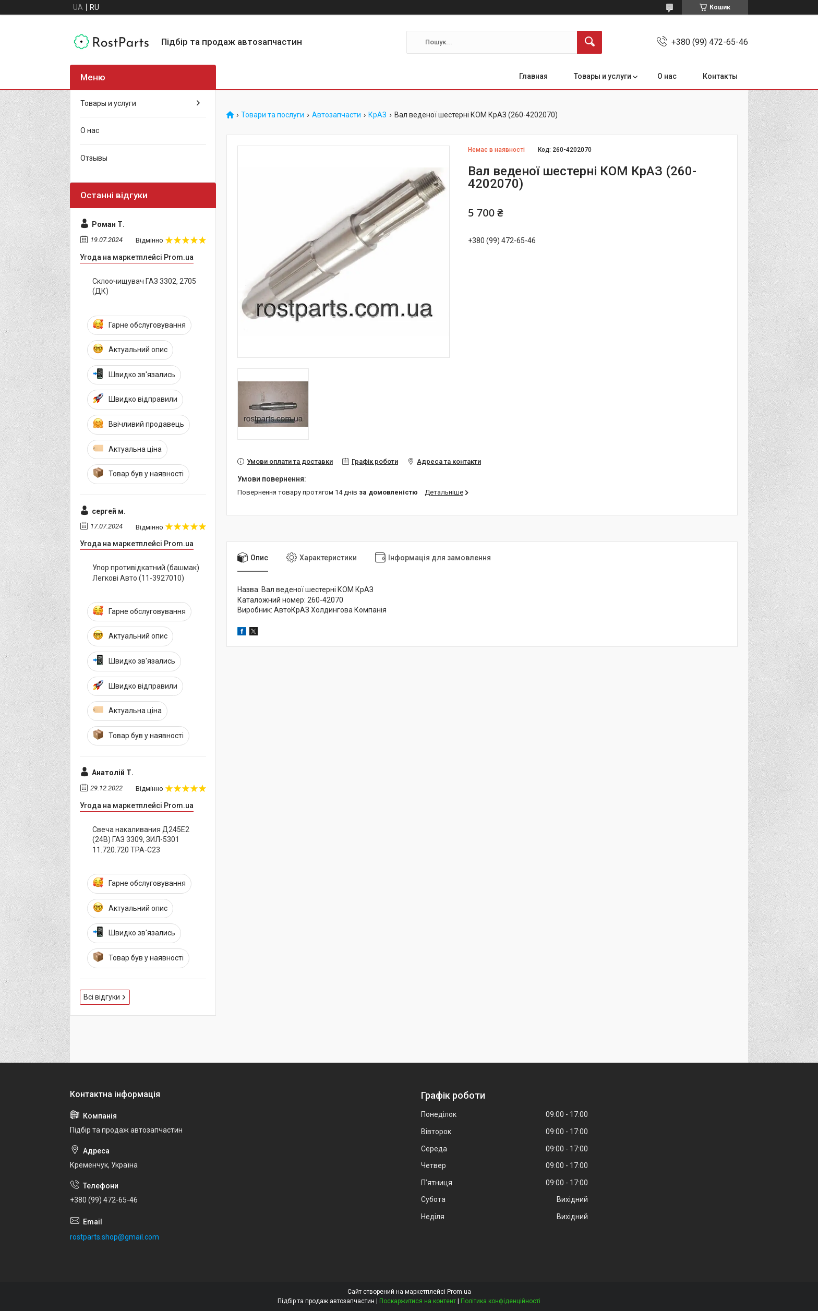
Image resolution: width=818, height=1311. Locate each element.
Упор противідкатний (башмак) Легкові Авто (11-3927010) (145, 572)
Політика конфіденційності (500, 1301)
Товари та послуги (272, 115)
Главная (533, 76)
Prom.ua (459, 1291)
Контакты (720, 76)
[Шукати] (589, 42)
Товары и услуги (602, 76)
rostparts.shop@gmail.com (114, 1237)
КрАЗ (377, 115)
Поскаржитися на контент (417, 1301)
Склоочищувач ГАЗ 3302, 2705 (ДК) (144, 286)
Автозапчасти (336, 115)
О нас (667, 76)
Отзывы (93, 158)
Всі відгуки (101, 997)
